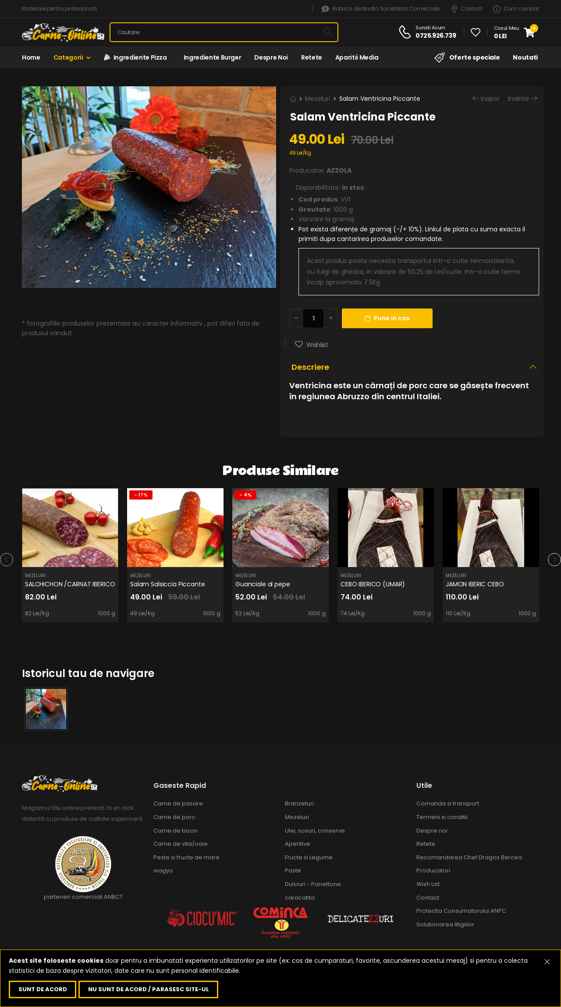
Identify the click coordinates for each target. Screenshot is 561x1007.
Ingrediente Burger (210, 57)
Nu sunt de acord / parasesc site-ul (148, 989)
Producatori (433, 870)
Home (31, 57)
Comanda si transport (447, 803)
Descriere (310, 367)
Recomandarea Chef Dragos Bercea (469, 857)
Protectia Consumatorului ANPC (461, 911)
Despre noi (271, 57)
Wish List (428, 884)
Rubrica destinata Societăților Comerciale (380, 9)
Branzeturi (299, 803)
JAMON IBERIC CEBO (475, 584)
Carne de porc (174, 817)
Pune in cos (387, 318)
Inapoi (490, 98)
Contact (467, 9)
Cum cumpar (516, 9)
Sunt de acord (42, 989)
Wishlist (316, 344)
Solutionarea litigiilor (445, 924)
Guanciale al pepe (262, 584)
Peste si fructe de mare (186, 857)
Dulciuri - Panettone (313, 884)
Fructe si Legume (309, 857)
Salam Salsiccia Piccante (167, 584)
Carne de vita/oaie (180, 844)
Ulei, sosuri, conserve (315, 830)
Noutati (525, 57)
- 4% (245, 494)
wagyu (163, 870)
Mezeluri (317, 98)
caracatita (300, 898)
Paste (293, 870)
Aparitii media (357, 57)
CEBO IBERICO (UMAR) (373, 584)
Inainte (518, 98)
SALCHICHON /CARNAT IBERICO (70, 584)
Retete (311, 57)
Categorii (68, 57)
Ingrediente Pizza (135, 57)
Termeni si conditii (442, 817)
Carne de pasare (178, 803)
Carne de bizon (175, 830)
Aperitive (297, 844)
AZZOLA (339, 170)
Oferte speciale (467, 57)
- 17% (141, 494)
